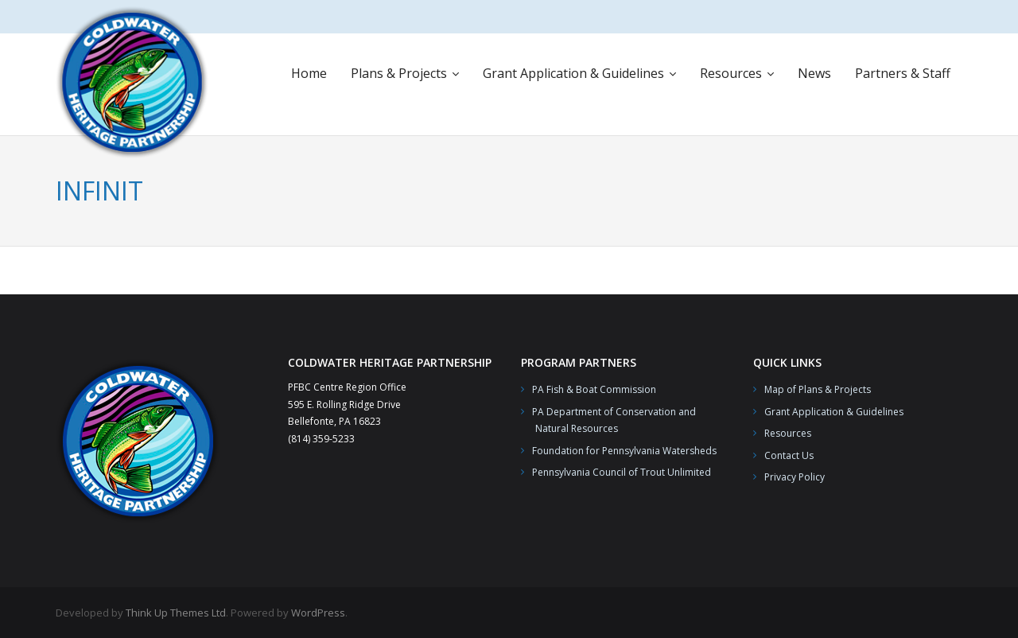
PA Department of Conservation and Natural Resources (608, 420)
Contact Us (789, 455)
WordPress (318, 612)
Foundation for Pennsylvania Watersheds (624, 450)
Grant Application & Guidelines (833, 411)
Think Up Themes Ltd (176, 612)
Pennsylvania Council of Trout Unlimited (621, 472)
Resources (787, 433)
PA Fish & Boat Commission (594, 389)
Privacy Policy (794, 477)
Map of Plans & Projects (817, 389)
